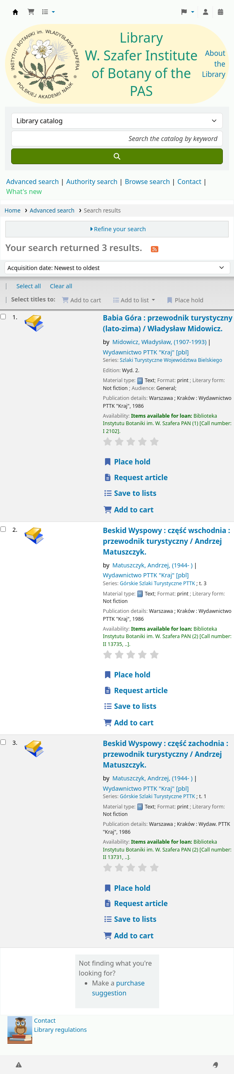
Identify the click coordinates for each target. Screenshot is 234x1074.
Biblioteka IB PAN (15, 12)
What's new (24, 191)
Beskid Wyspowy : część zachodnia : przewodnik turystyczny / (165, 754)
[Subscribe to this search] (155, 248)
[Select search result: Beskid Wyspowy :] (3, 529)
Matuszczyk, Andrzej (152, 565)
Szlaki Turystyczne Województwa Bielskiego (171, 360)
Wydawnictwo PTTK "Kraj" (146, 352)
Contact (44, 1020)
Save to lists (130, 493)
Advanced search (32, 181)
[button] (31, 12)
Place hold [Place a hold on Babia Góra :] (126, 461)
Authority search (91, 181)
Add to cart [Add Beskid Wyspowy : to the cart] (128, 722)
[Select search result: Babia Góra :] (3, 316)
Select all (29, 286)
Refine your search (120, 229)
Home (13, 210)
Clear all (61, 286)
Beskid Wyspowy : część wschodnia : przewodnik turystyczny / (166, 541)
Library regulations (60, 1029)
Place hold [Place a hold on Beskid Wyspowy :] (126, 674)
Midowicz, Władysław (159, 342)
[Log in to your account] (205, 12)
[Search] (117, 156)
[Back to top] (209, 1048)
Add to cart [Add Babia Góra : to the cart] (128, 509)
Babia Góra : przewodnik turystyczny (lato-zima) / (168, 323)
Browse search (147, 181)
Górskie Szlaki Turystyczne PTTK (157, 583)
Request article (135, 477)
